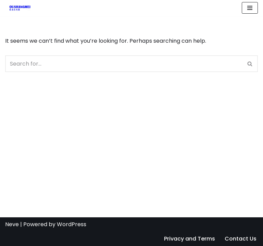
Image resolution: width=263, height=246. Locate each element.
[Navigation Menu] (250, 8)
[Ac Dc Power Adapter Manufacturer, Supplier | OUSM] (17, 8)
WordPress (71, 224)
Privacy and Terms (189, 239)
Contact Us (240, 239)
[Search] (123, 63)
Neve (12, 224)
